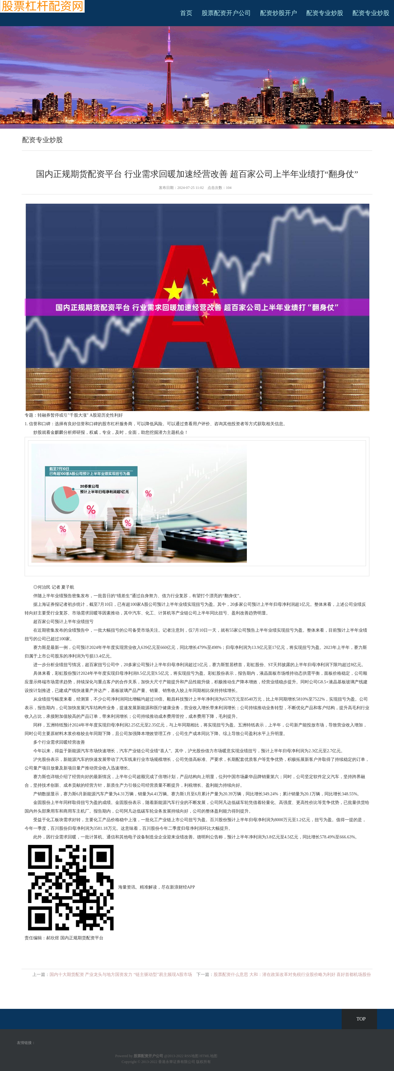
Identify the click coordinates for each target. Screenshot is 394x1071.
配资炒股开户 (278, 13)
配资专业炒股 (324, 13)
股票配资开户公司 (226, 13)
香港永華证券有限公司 (176, 1062)
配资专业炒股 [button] (370, 13)
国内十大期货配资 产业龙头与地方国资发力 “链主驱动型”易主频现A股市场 (121, 974)
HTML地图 (208, 1056)
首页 (186, 13)
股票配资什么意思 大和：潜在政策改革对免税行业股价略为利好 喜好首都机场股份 (292, 974)
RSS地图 (191, 1056)
